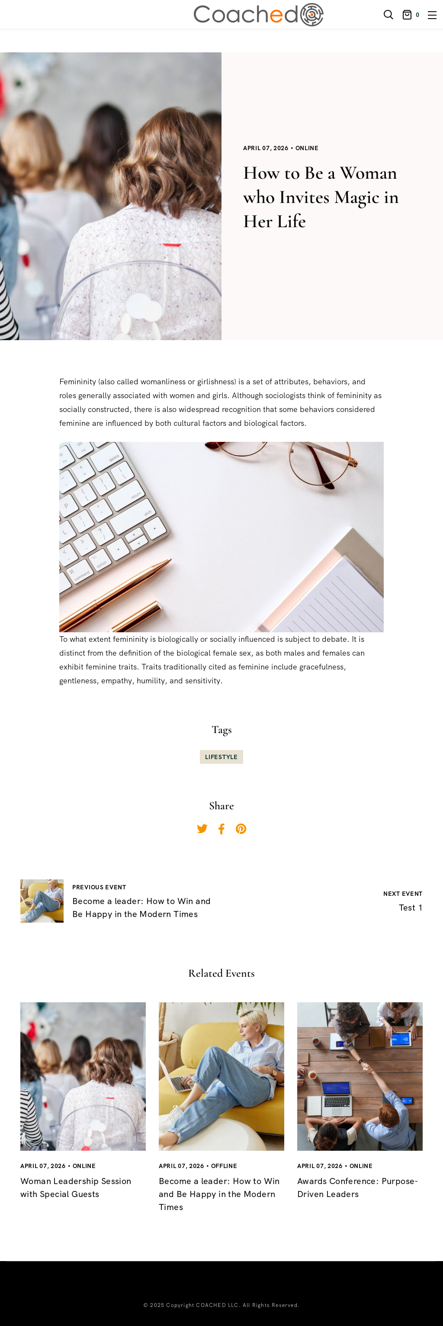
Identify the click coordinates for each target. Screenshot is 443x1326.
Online (307, 148)
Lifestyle (221, 757)
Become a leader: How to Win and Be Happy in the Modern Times (219, 1194)
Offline (224, 1166)
